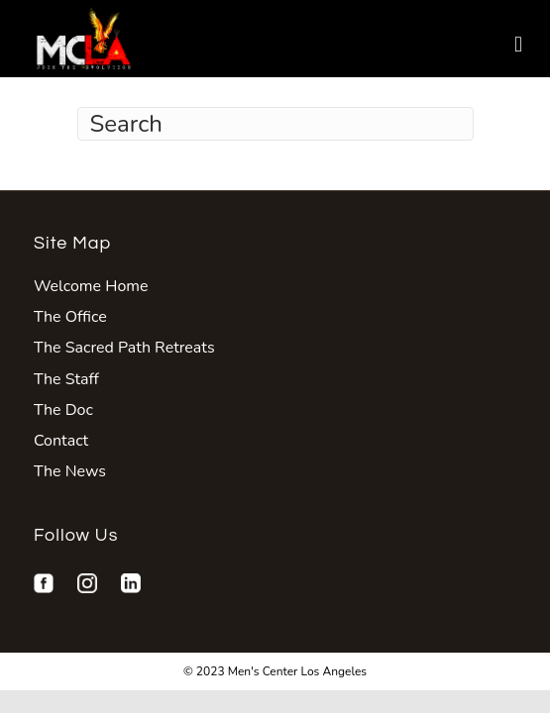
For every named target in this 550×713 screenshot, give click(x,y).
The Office (70, 317)
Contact (61, 441)
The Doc (63, 410)
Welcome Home (91, 286)
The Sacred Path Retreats (124, 347)
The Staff (66, 379)
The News (70, 471)
